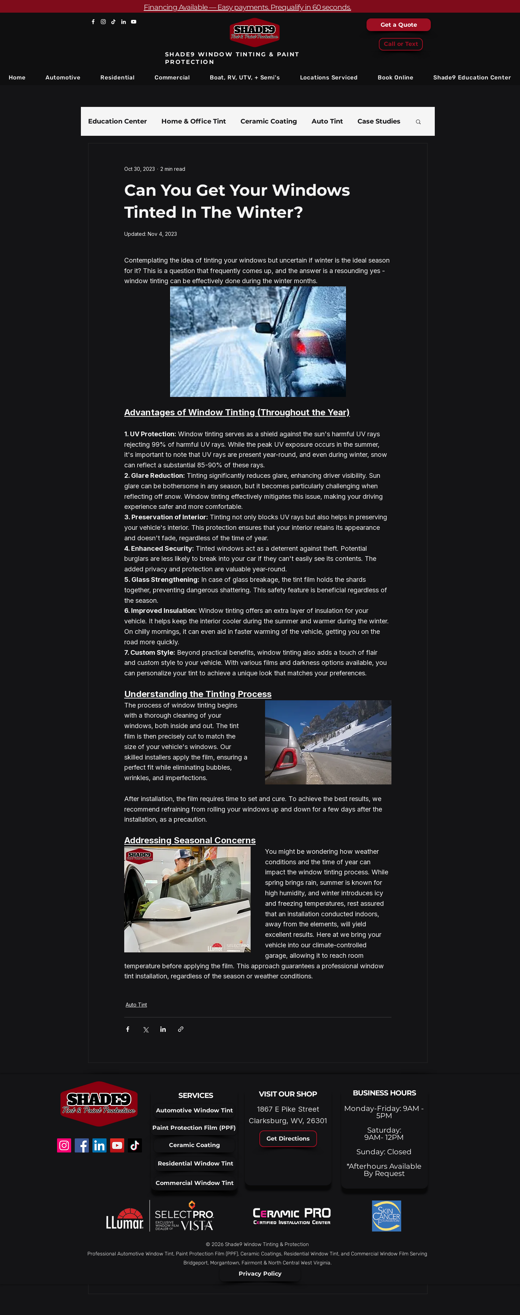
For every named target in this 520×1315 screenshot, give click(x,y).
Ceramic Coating (268, 121)
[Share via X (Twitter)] (145, 1029)
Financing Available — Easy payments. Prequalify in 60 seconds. (247, 7)
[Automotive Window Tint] (194, 1111)
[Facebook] (93, 21)
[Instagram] (103, 21)
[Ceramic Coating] (194, 1145)
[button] (63, 77)
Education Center (117, 121)
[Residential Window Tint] (195, 1164)
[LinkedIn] (123, 21)
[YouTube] (133, 21)
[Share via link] (180, 1029)
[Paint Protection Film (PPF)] (194, 1128)
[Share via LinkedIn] (163, 1029)
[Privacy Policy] (260, 1274)
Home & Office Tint (193, 121)
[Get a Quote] (399, 24)
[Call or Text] (401, 44)
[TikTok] (113, 21)
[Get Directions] (288, 1138)
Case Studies (379, 121)
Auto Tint (327, 121)
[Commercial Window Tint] (194, 1183)
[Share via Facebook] (127, 1029)
